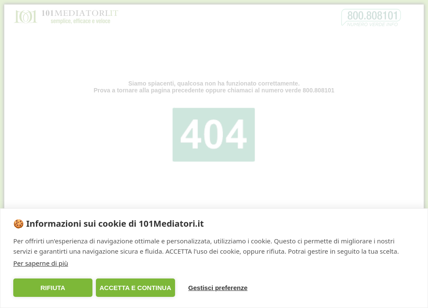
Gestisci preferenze (217, 287)
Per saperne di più (40, 263)
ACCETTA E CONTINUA (135, 287)
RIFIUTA (52, 287)
